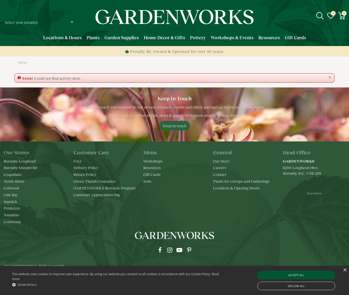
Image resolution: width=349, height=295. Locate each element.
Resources (152, 167)
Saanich (10, 201)
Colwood (11, 188)
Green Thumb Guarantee (94, 181)
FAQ (77, 161)
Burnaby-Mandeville (21, 167)
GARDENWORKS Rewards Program (104, 188)
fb (160, 250)
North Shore (14, 181)
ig (169, 250)
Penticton (12, 208)
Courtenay (12, 221)
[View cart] (341, 15)
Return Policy (84, 174)
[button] (117, 284)
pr (189, 250)
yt (179, 250)
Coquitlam (12, 174)
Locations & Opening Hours (236, 188)
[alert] (174, 280)
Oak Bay (11, 194)
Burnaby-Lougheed (20, 161)
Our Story (221, 161)
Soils (147, 181)
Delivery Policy (85, 167)
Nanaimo (11, 214)
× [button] (345, 270)
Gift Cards (151, 174)
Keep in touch (174, 125)
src (320, 15)
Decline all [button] (296, 286)
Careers (219, 167)
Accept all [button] (296, 275)
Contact (219, 174)
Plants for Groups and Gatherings (241, 181)
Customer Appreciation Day (96, 194)
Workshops (152, 161)
